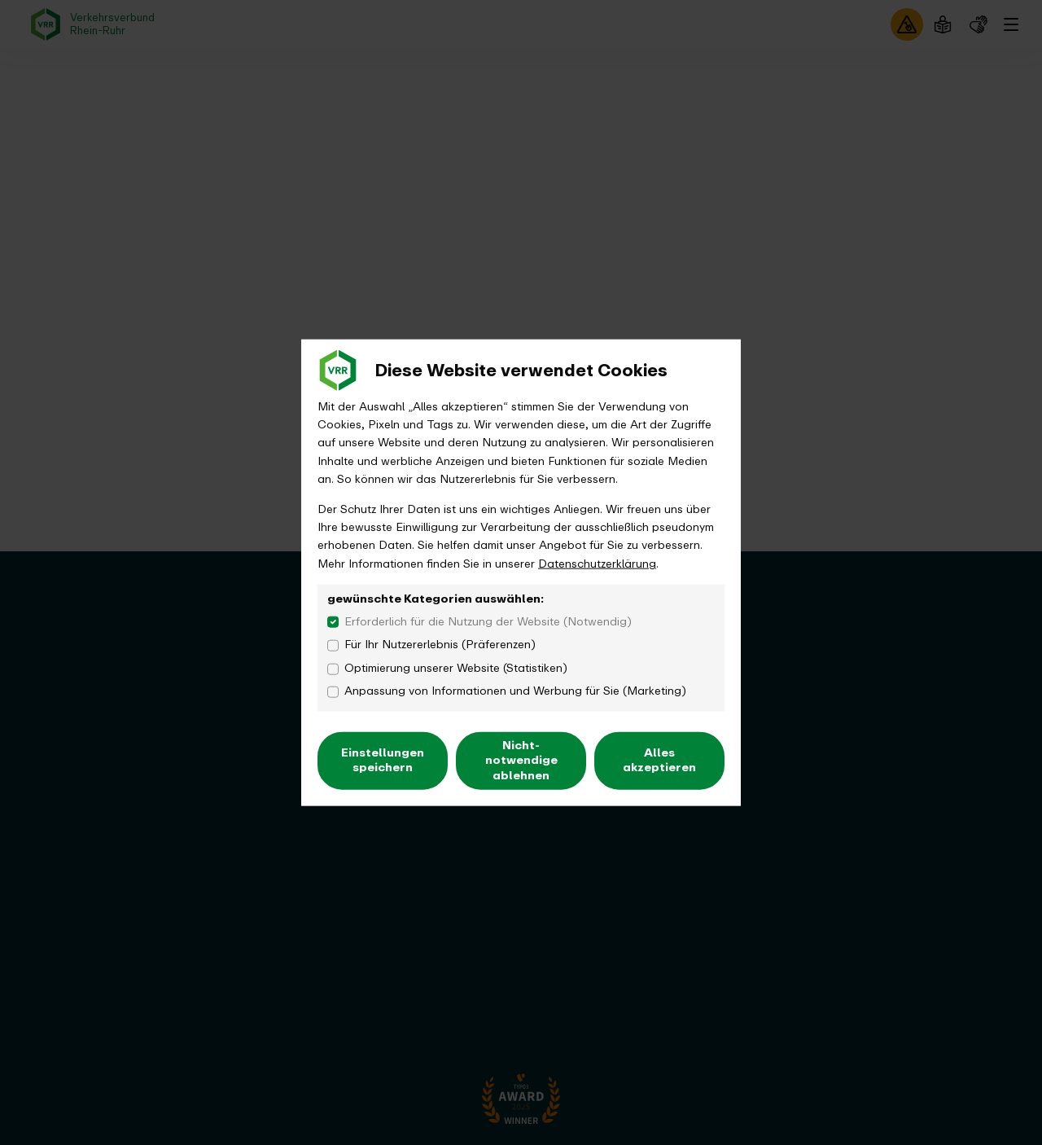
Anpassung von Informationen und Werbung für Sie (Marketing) (515, 691)
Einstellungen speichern (382, 760)
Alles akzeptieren (659, 760)
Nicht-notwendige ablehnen (521, 760)
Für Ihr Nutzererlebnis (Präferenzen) (440, 645)
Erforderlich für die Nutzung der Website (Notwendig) (488, 621)
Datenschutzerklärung (597, 563)
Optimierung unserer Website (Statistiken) (455, 669)
